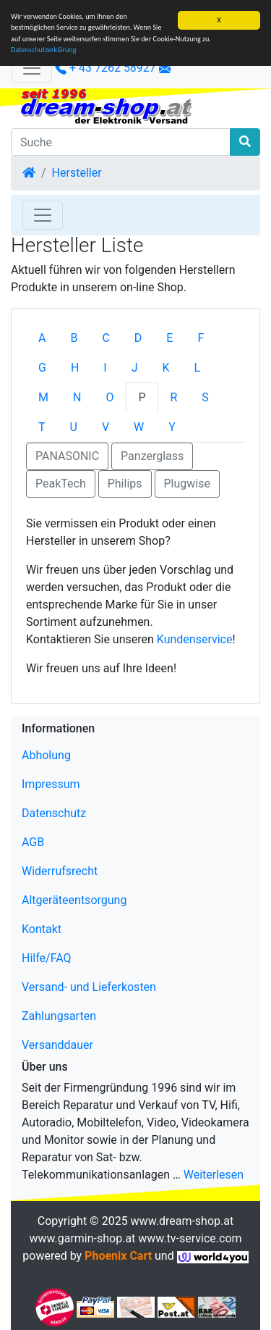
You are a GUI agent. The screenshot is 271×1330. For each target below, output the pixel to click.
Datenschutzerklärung (44, 49)
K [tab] (166, 368)
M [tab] (43, 397)
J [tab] (135, 368)
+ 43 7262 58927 (105, 68)
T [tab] (42, 427)
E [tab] (169, 338)
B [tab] (73, 338)
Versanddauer (57, 1045)
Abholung (46, 755)
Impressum (51, 784)
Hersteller (77, 173)
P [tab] (141, 397)
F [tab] (200, 338)
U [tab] (73, 427)
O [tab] (109, 397)
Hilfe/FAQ (47, 958)
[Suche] (121, 142)
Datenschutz (54, 813)
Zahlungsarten (59, 1016)
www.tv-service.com (189, 1238)
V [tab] (105, 427)
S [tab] (205, 397)
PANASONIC (67, 456)
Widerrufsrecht (60, 871)
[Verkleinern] (32, 68)
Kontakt (41, 929)
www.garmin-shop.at (82, 1238)
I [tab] (104, 368)
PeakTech (60, 483)
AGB (33, 842)
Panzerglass (152, 456)
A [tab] (42, 338)
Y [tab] (172, 427)
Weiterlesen (214, 1174)
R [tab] (174, 397)
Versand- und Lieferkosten (89, 987)
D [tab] (138, 338)
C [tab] (105, 338)
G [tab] (42, 368)
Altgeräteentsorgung (74, 900)
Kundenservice (195, 639)
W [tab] (139, 427)
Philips (125, 483)
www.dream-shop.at (182, 1221)
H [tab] (75, 368)
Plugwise (187, 483)
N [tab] (77, 397)
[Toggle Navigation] (42, 215)
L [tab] (197, 368)
